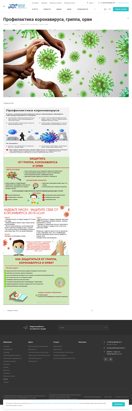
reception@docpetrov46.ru (116, 348)
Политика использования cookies (59, 397)
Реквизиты (6, 373)
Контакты (82, 342)
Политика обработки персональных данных (63, 399)
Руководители (7, 349)
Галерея (5, 382)
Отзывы (5, 367)
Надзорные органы (9, 361)
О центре (6, 346)
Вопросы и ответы (9, 376)
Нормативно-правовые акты (12, 358)
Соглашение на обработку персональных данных (65, 395)
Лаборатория (32, 361)
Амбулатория (57, 346)
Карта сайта (108, 397)
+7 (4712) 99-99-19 (108, 3)
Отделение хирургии (35, 358)
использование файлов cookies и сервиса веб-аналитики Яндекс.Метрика (54, 403)
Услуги (56, 342)
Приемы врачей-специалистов (38, 346)
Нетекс (126, 397)
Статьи (5, 379)
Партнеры (6, 364)
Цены (30, 342)
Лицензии (6, 352)
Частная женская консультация (38, 352)
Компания (7, 342)
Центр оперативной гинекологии (39, 355)
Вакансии (6, 370)
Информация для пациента (12, 355)
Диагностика (32, 349)
